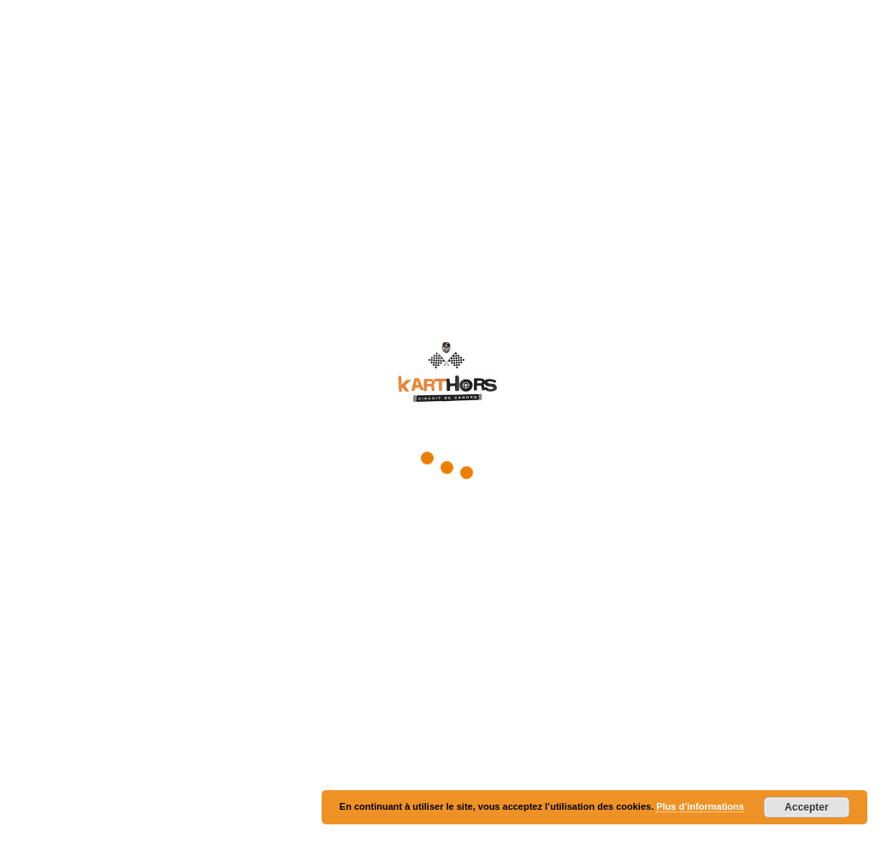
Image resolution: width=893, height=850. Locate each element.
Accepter (806, 807)
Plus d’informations (700, 806)
